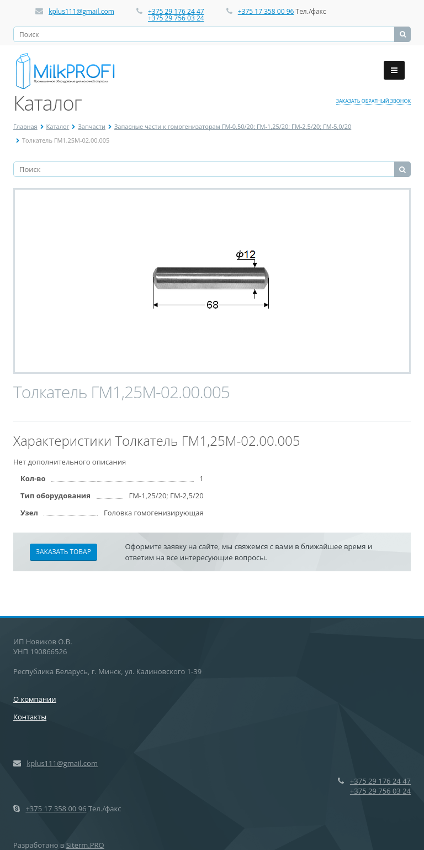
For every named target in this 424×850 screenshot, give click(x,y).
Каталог (58, 126)
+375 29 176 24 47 (176, 11)
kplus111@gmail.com (81, 11)
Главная (25, 126)
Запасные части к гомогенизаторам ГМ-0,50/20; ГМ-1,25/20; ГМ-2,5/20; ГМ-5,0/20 (232, 126)
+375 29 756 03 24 (176, 18)
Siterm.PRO (85, 845)
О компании (34, 699)
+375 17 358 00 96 (266, 11)
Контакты (29, 717)
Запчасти (91, 126)
